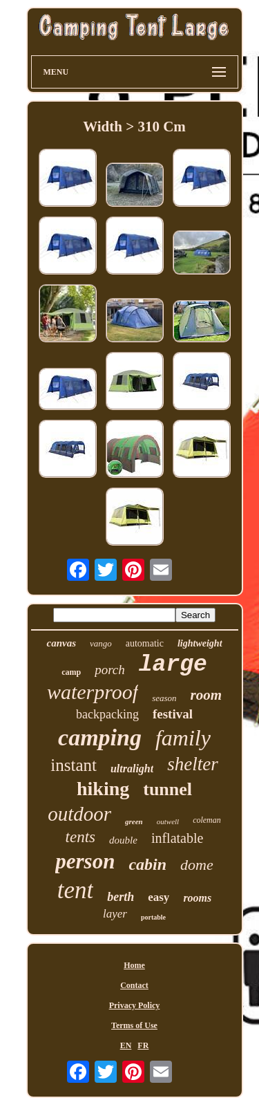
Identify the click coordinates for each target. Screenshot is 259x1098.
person (85, 861)
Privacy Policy (134, 1005)
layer (115, 913)
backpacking (107, 714)
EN (126, 1045)
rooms (197, 898)
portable (153, 917)
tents (80, 837)
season (164, 698)
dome (196, 864)
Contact (134, 985)
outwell (168, 821)
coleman (207, 820)
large (173, 665)
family (183, 737)
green (134, 821)
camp (71, 672)
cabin (147, 864)
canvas (61, 643)
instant (73, 765)
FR (142, 1045)
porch (110, 669)
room (206, 695)
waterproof (92, 691)
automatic (145, 643)
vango (101, 643)
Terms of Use (134, 1025)
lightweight (200, 643)
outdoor (79, 814)
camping (100, 737)
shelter (192, 764)
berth (120, 897)
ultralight (132, 768)
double (123, 840)
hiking (103, 788)
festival (173, 714)
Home (134, 965)
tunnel (167, 789)
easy (158, 897)
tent (75, 890)
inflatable (177, 838)
